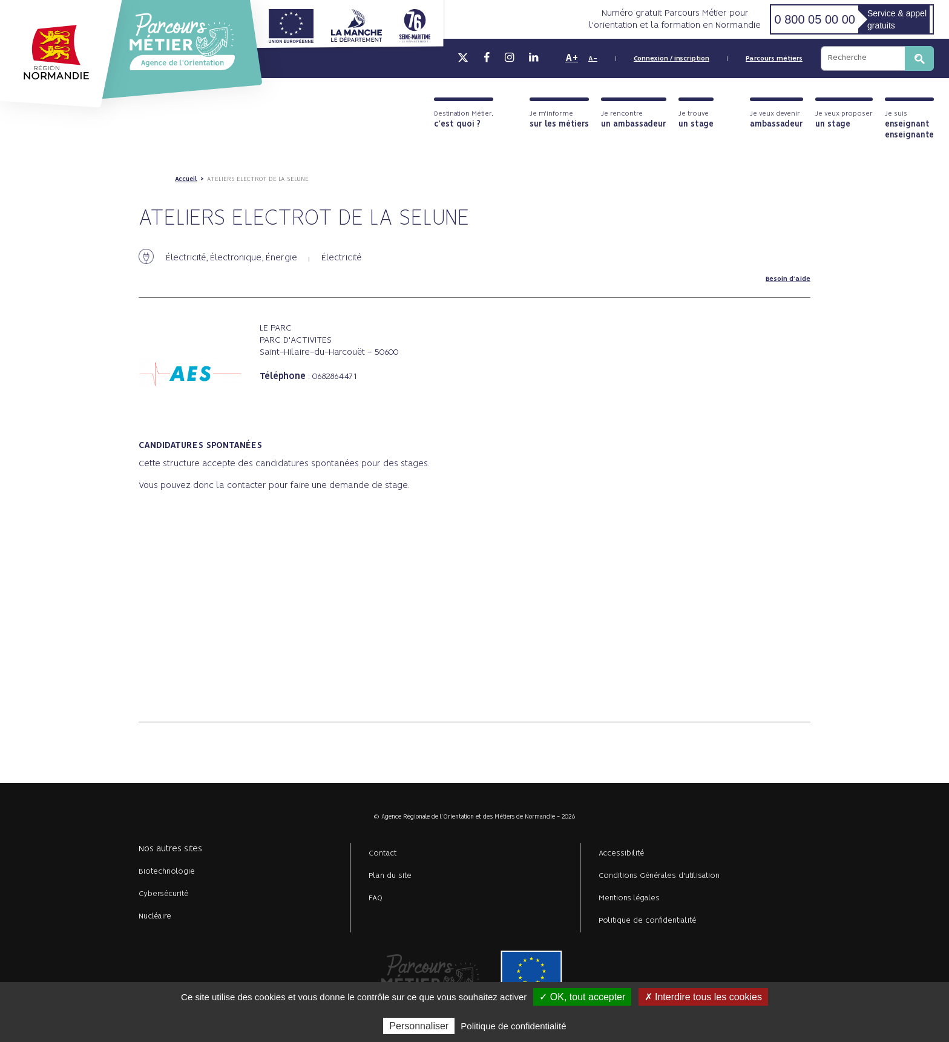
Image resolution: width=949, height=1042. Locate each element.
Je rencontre (633, 119)
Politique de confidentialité (647, 921)
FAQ (376, 898)
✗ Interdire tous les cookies (703, 997)
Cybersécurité (163, 894)
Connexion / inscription (671, 59)
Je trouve (696, 119)
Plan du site (390, 876)
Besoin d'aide (788, 279)
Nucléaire (155, 916)
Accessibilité (621, 853)
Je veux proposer (844, 119)
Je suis (909, 125)
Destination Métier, (463, 119)
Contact (383, 853)
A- (592, 59)
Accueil (186, 179)
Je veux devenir (776, 119)
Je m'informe (559, 119)
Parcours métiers (774, 59)
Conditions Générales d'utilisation (659, 876)
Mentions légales (629, 898)
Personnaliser (418, 1026)
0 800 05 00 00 (814, 19)
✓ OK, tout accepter (582, 997)
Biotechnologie (167, 871)
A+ (571, 58)
